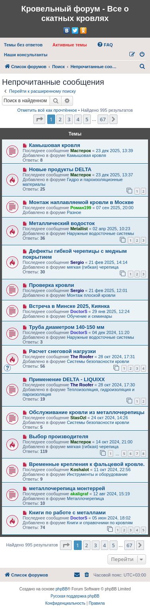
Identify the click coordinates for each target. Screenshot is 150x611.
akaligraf (79, 493)
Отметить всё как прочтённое (47, 110)
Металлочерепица (85, 498)
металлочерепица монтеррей (67, 488)
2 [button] (60, 119)
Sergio (77, 262)
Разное (74, 212)
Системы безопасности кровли (98, 361)
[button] (39, 119)
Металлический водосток (62, 223)
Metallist (79, 228)
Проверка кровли (51, 285)
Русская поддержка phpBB (74, 596)
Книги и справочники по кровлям (100, 522)
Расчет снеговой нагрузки (62, 351)
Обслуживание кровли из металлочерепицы (86, 412)
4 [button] (78, 119)
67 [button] (103, 119)
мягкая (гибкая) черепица (92, 267)
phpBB (61, 589)
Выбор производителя (58, 436)
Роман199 (80, 207)
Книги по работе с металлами (67, 513)
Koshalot (79, 469)
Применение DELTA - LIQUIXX (67, 379)
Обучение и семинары (89, 316)
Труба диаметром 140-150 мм (66, 327)
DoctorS (78, 311)
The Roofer (81, 356)
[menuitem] (23, 45)
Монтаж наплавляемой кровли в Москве (81, 202)
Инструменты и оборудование (97, 474)
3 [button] (68, 119)
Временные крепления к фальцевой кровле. (87, 464)
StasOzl (78, 417)
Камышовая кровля (54, 145)
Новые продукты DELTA (60, 169)
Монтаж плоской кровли (91, 295)
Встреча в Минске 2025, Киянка (69, 306)
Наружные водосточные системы (100, 233)
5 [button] (86, 119)
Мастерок (80, 150)
